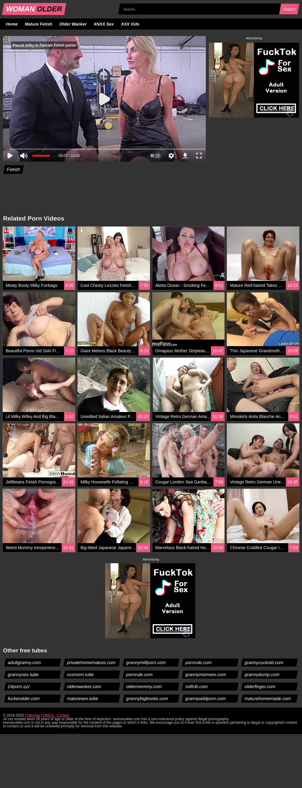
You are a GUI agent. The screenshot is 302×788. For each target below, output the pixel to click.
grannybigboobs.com (147, 698)
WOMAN (34, 9)
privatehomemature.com (91, 662)
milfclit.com (196, 686)
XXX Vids (130, 24)
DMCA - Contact (56, 715)
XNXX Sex (103, 24)
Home (12, 24)
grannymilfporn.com (146, 662)
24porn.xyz (19, 686)
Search (289, 9)
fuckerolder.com (24, 698)
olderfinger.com (260, 686)
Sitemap (33, 715)
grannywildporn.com (205, 698)
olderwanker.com (84, 686)
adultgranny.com (24, 662)
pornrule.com (198, 662)
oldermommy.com (144, 686)
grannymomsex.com (206, 674)
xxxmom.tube (80, 674)
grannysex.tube (23, 674)
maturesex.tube (83, 698)
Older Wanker (73, 24)
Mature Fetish (38, 24)
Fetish (14, 169)
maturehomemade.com (267, 698)
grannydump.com (262, 674)
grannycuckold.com (264, 662)
